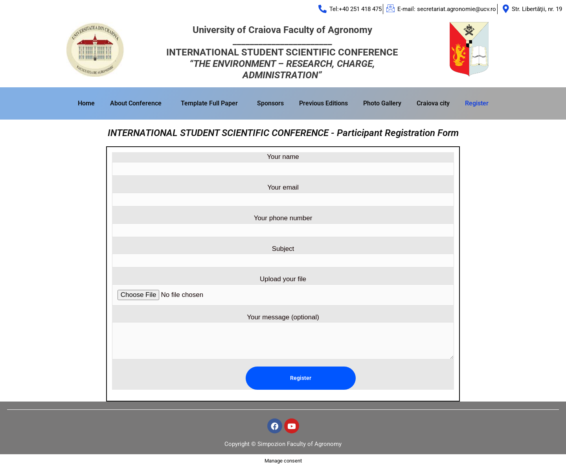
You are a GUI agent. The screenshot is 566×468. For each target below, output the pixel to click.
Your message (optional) (283, 336)
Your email (283, 195)
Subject (283, 256)
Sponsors (270, 103)
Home (86, 103)
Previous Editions (323, 103)
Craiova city (433, 103)
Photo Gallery (382, 103)
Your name (283, 164)
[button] (138, 103)
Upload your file (283, 291)
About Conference (136, 103)
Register (477, 103)
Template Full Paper (209, 103)
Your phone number (283, 225)
